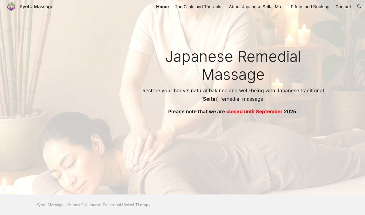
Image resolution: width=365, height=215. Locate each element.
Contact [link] (343, 6)
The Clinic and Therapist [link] (199, 6)
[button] (359, 6)
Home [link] (162, 6)
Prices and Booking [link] (310, 6)
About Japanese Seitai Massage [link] (257, 6)
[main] (233, 81)
